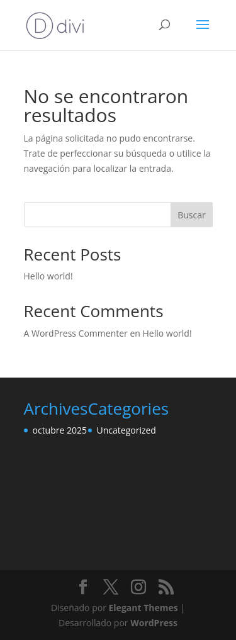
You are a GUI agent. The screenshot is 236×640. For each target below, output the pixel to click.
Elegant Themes (143, 608)
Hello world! (48, 276)
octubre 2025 (60, 430)
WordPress (153, 623)
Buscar (191, 215)
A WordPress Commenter (76, 333)
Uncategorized (126, 430)
